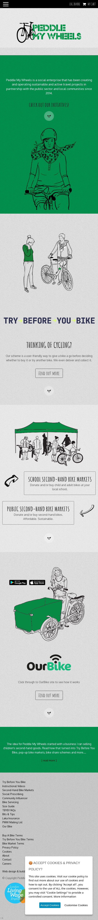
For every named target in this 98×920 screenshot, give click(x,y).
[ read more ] (49, 760)
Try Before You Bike (14, 782)
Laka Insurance (11, 818)
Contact (7, 859)
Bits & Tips (8, 814)
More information (65, 896)
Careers (6, 863)
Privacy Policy (10, 847)
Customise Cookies (76, 905)
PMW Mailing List (12, 822)
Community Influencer (15, 798)
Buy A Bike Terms (12, 835)
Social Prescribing (12, 794)
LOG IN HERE (75, 4)
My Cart (92, 4)
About (5, 855)
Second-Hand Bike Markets (18, 790)
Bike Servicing (10, 802)
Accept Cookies (50, 905)
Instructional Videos (13, 786)
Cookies (7, 851)
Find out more (49, 373)
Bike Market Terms (13, 843)
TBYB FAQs (9, 810)
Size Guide (8, 806)
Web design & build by (15, 871)
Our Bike (7, 826)
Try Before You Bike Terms (18, 839)
